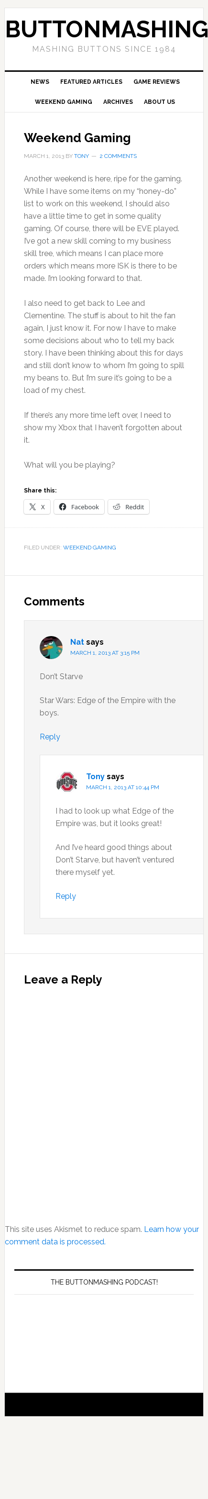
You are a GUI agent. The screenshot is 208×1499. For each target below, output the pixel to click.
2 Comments (118, 156)
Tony (95, 776)
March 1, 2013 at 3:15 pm (105, 652)
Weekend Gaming (89, 547)
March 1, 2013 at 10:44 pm (122, 787)
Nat (77, 642)
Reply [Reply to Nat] (50, 736)
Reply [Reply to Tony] (65, 896)
